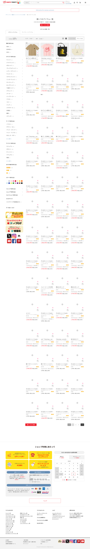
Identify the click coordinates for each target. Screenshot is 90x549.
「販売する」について (56, 514)
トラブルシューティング (57, 517)
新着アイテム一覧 (23, 513)
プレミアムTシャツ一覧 (10, 516)
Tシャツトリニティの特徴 (42, 520)
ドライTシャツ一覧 (9, 514)
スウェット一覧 (9, 527)
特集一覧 (22, 517)
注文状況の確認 (68, 3)
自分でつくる (39, 514)
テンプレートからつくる (42, 513)
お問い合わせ (72, 510)
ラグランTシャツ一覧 (10, 520)
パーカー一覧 (8, 529)
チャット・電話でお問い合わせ (75, 513)
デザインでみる (80, 38)
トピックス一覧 (23, 519)
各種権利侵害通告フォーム (74, 517)
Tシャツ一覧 (8, 513)
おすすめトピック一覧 (24, 514)
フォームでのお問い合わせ (74, 514)
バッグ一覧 (8, 530)
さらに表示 (8, 139)
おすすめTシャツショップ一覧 (26, 516)
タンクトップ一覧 (9, 523)
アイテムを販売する (41, 517)
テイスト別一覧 (23, 520)
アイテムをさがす (9, 510)
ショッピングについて (56, 513)
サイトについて (55, 519)
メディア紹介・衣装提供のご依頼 (76, 516)
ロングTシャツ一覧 (9, 524)
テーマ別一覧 (23, 521)
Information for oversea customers (45, 10)
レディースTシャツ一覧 (10, 517)
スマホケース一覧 (9, 532)
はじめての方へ (40, 523)
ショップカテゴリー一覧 (25, 523)
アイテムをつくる (40, 510)
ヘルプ (45, 501)
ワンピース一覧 (9, 519)
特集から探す (11, 207)
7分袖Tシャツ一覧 (9, 526)
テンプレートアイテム (27, 32)
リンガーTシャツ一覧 (10, 521)
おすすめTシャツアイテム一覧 (12, 533)
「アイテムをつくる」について (58, 516)
